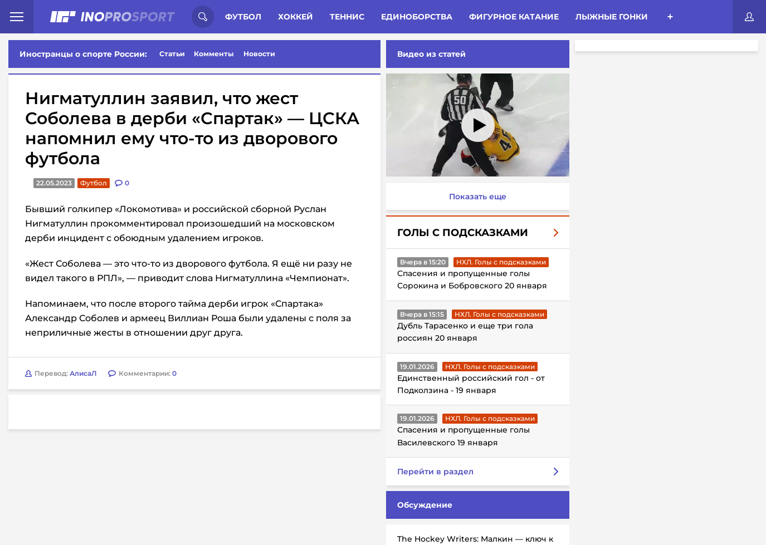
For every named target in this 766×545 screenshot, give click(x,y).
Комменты (214, 54)
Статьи (172, 54)
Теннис (347, 17)
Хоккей (295, 17)
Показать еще (477, 197)
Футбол (243, 17)
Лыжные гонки (611, 17)
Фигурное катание (514, 17)
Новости (259, 54)
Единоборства (416, 17)
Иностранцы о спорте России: (83, 54)
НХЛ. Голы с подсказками (501, 262)
